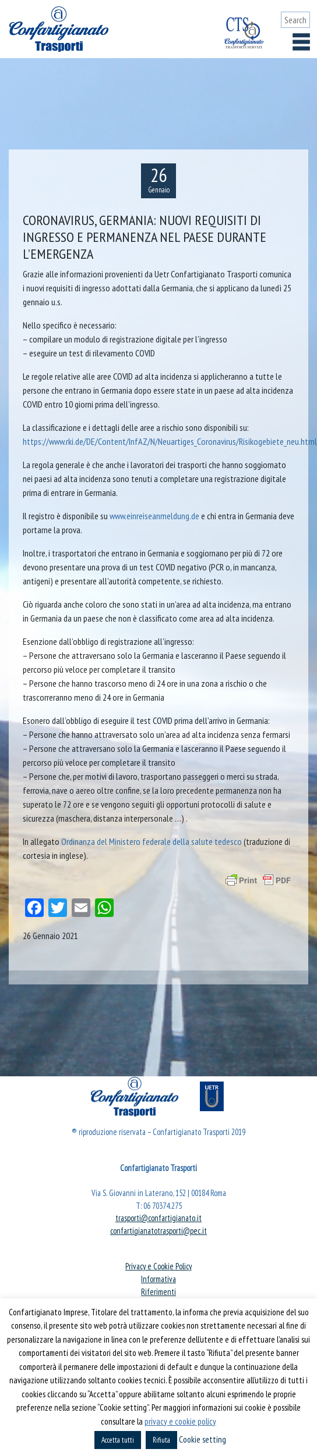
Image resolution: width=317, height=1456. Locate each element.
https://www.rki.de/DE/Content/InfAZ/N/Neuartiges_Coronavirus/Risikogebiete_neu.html (170, 441)
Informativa (158, 1278)
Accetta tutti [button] (117, 1440)
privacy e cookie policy (180, 1421)
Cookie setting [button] (202, 1439)
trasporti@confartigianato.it (158, 1217)
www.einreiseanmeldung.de (154, 516)
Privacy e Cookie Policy (158, 1266)
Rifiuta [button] (161, 1440)
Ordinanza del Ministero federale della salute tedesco (151, 841)
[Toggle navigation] (301, 42)
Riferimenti (158, 1291)
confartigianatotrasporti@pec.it (158, 1230)
